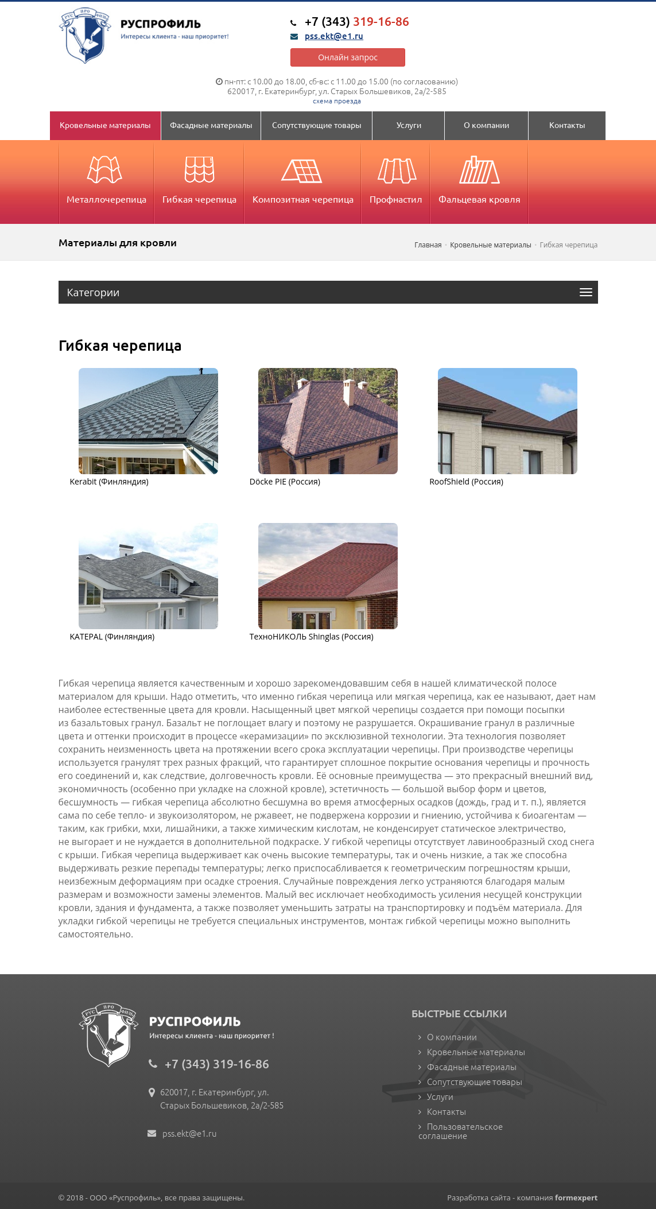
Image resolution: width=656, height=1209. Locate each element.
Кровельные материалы (105, 124)
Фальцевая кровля (479, 175)
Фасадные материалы (211, 124)
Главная (428, 245)
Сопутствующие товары (317, 124)
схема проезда (337, 100)
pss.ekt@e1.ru (334, 35)
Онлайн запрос (348, 57)
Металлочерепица (106, 175)
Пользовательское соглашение (460, 1130)
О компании (486, 124)
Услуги (409, 124)
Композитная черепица (303, 175)
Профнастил (396, 175)
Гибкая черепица (199, 175)
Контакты (567, 124)
